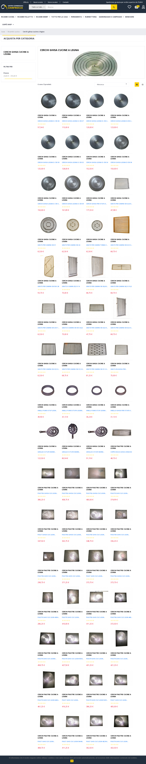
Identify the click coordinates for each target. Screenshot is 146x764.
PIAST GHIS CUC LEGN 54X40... (69, 586)
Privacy (62, 745)
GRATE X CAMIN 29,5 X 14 (90, 235)
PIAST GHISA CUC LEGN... (47, 430)
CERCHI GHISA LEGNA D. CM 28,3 (91, 118)
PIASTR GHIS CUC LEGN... (134, 391)
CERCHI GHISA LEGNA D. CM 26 (47, 118)
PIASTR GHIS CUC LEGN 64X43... (69, 547)
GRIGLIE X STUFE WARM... (90, 352)
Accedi (3, 741)
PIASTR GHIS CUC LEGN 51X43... (113, 625)
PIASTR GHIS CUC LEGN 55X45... (113, 508)
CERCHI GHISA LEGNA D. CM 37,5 (113, 157)
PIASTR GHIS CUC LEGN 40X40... (113, 469)
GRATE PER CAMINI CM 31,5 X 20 (47, 313)
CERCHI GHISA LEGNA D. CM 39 (135, 157)
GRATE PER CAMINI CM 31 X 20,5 (69, 313)
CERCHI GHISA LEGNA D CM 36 (91, 157)
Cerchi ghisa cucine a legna (16, 53)
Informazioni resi (7, 737)
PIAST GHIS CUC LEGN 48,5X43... (91, 586)
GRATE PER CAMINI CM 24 (112, 196)
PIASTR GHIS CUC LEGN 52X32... (113, 547)
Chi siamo (33, 745)
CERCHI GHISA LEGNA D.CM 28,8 (113, 118)
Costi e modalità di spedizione (41, 728)
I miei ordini (5, 732)
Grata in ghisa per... (89, 313)
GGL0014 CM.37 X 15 (67, 664)
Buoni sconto (38, 2)
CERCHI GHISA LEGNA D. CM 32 (47, 157)
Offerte (26, 2)
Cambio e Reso (35, 741)
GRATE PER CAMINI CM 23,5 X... (135, 274)
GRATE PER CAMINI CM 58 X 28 (69, 235)
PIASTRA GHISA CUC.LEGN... (69, 391)
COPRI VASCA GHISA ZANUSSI (47, 391)
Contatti (66, 2)
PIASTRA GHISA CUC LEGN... (91, 469)
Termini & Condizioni (38, 737)
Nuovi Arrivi (64, 728)
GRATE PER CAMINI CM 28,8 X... (113, 235)
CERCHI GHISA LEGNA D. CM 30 (135, 118)
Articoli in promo (66, 732)
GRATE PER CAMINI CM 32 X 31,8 (47, 235)
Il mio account (6, 728)
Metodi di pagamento (38, 732)
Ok (72, 761)
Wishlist (4, 745)
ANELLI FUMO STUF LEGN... (113, 313)
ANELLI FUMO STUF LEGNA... (47, 352)
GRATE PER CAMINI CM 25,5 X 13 (113, 274)
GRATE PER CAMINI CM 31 (90, 196)
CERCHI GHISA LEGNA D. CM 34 (69, 157)
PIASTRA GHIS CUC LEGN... (90, 430)
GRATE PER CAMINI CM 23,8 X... (69, 196)
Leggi (93, 712)
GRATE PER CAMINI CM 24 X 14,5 (47, 274)
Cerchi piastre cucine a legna (47, 387)
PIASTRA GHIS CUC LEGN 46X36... (69, 508)
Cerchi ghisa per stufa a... (47, 196)
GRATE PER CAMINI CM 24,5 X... (91, 274)
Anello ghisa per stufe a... (69, 352)
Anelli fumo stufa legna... (135, 313)
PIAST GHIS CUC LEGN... (68, 469)
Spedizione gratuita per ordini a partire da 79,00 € (124, 2)
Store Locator (53, 2)
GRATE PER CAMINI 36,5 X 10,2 (135, 235)
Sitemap (63, 737)
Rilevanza (112, 84)
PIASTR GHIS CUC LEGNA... (90, 508)
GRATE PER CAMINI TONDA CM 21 (135, 196)
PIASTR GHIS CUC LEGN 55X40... (135, 586)
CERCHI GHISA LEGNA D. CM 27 (69, 118)
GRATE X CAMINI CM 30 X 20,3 (69, 274)
